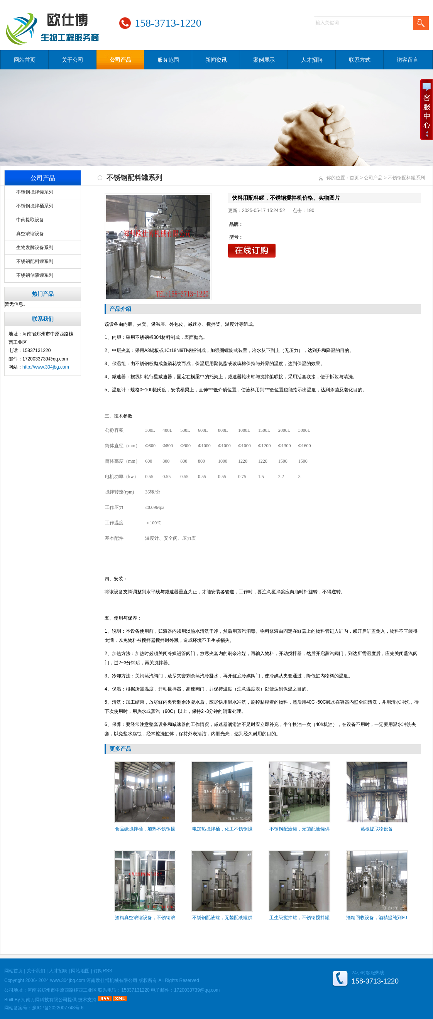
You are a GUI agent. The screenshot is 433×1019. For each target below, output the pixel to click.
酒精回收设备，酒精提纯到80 (376, 917)
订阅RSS (102, 971)
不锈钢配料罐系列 (34, 261)
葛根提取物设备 (376, 829)
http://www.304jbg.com (45, 367)
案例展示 (264, 60)
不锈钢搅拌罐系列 (34, 192)
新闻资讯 (216, 60)
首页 (354, 177)
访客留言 (407, 60)
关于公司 (72, 60)
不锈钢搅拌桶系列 (34, 206)
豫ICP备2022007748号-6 (57, 1008)
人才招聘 (312, 60)
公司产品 (120, 60)
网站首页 (25, 60)
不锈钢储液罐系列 (34, 275)
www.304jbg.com (67, 980)
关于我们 (36, 971)
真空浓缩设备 (30, 233)
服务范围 (168, 60)
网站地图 (80, 971)
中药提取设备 (30, 219)
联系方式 (359, 60)
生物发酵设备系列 (34, 247)
